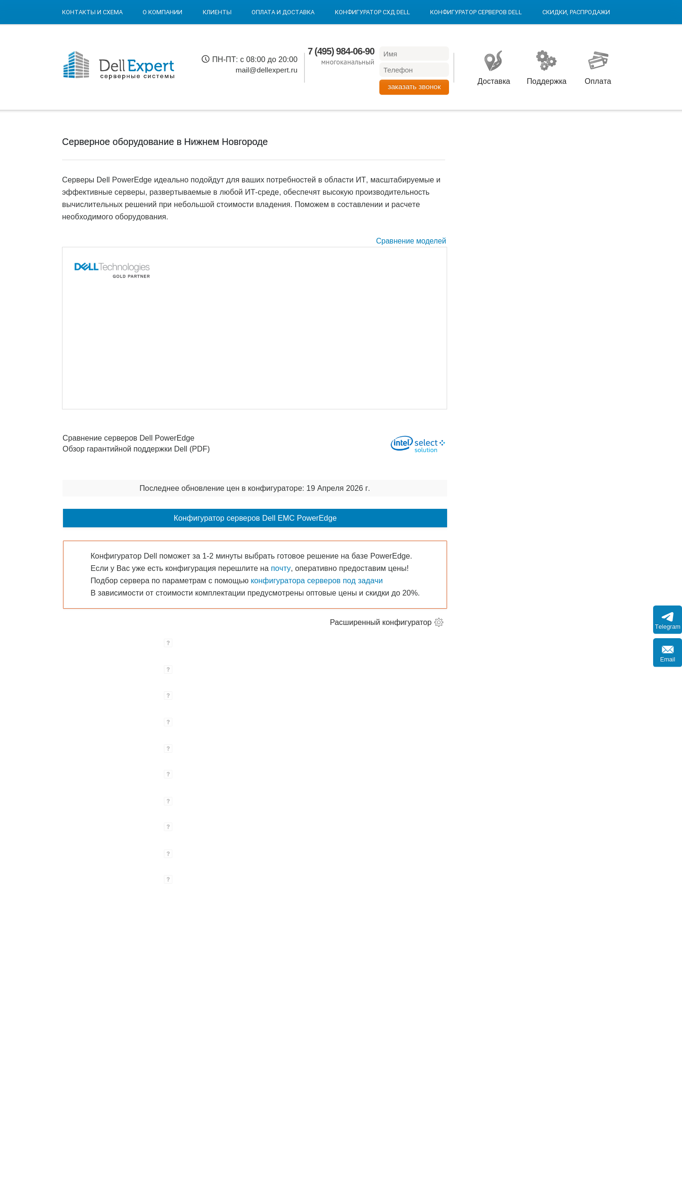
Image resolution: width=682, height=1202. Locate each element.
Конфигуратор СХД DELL (372, 12)
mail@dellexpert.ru (266, 70)
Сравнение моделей (411, 241)
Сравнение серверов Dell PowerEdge (128, 438)
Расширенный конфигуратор (381, 622)
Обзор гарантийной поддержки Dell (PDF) (136, 448)
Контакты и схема (92, 12)
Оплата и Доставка (282, 12)
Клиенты (217, 12)
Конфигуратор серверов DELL (476, 12)
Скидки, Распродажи (576, 12)
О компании (162, 12)
